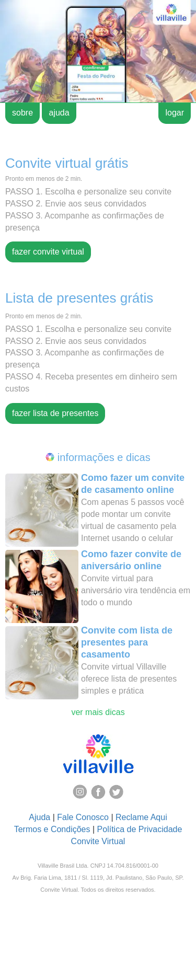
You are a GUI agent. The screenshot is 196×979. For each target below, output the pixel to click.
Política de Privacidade (139, 829)
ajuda (59, 112)
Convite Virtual (98, 841)
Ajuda (39, 817)
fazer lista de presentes (55, 413)
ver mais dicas (97, 712)
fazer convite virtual (48, 251)
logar (174, 112)
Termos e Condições (52, 829)
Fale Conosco (83, 817)
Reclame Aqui (141, 817)
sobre (22, 112)
